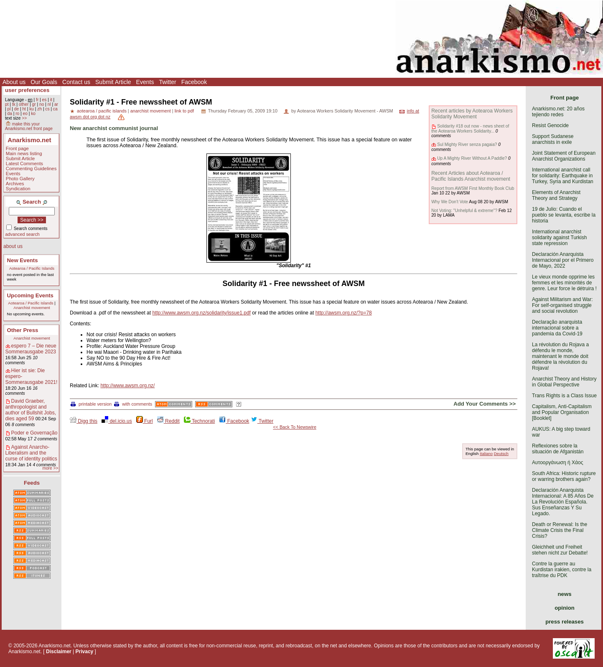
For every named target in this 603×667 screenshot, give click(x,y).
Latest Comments (24, 163)
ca (55, 109)
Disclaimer (58, 651)
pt (7, 104)
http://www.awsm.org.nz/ (127, 385)
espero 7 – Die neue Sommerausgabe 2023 (30, 349)
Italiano (486, 453)
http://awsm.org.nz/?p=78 (343, 313)
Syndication (18, 188)
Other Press (22, 330)
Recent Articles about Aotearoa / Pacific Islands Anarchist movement (470, 176)
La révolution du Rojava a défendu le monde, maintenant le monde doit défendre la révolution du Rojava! (560, 356)
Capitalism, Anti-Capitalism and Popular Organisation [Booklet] (562, 412)
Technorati (199, 421)
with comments (133, 403)
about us (13, 246)
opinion (565, 608)
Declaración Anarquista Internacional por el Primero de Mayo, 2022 (562, 260)
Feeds (32, 483)
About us (14, 82)
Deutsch (501, 453)
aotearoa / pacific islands (102, 110)
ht (24, 109)
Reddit (168, 421)
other (23, 104)
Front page (17, 148)
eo (25, 113)
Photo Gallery (20, 178)
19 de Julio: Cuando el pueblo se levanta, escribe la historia (563, 215)
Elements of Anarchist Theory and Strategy (556, 195)
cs (47, 109)
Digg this (83, 421)
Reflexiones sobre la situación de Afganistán (557, 449)
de (16, 109)
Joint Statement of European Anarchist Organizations (563, 156)
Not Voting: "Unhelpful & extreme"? (464, 210)
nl (49, 104)
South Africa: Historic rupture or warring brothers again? (564, 476)
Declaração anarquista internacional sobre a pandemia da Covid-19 (557, 328)
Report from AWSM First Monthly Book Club (472, 188)
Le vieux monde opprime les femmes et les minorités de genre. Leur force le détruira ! (564, 282)
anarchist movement (150, 110)
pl (8, 109)
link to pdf (184, 110)
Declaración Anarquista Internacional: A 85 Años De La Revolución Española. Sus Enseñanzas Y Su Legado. (562, 501)
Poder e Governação (34, 433)
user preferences (27, 90)
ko (33, 113)
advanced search (22, 234)
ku (31, 109)
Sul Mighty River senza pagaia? (467, 144)
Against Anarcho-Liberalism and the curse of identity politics (31, 453)
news (565, 594)
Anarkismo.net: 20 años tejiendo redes (558, 112)
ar (56, 104)
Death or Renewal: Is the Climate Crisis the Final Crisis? (559, 530)
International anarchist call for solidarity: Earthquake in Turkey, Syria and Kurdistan (562, 175)
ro (17, 113)
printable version (91, 403)
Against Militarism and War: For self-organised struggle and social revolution (562, 305)
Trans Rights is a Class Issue (564, 396)
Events (145, 82)
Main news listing (24, 153)
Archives (15, 183)
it (51, 99)
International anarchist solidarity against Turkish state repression (559, 237)
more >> (50, 468)
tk (13, 104)
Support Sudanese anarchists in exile (552, 139)
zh (39, 109)
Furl (144, 421)
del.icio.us (117, 421)
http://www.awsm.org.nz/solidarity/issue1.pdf (201, 313)
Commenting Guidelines (31, 168)
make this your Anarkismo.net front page (29, 126)
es (44, 99)
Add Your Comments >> (484, 404)
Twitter (167, 82)
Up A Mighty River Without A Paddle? (472, 158)
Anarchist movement (31, 307)
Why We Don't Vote (449, 201)
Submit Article (113, 82)
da (9, 113)
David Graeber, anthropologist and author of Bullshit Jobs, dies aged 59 (30, 410)
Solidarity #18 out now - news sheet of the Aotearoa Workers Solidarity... (470, 128)
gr (34, 104)
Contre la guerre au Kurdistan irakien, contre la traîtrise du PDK (561, 569)
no (41, 104)
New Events (22, 260)
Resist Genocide (550, 125)
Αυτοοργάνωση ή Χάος (557, 462)
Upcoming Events (30, 295)
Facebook (194, 82)
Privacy (85, 651)
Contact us (76, 82)
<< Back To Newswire (294, 426)
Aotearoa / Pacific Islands (31, 268)
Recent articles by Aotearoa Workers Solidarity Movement (472, 114)
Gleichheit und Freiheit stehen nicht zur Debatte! (560, 550)
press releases (564, 621)
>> (24, 118)
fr (37, 99)
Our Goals (44, 82)
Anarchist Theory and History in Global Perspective (564, 382)
